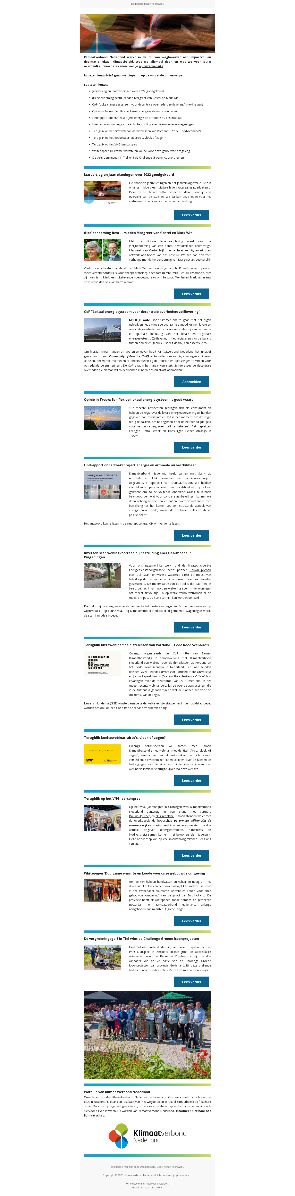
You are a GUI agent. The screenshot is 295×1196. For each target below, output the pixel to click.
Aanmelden (191, 381)
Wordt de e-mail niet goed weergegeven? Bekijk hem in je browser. (147, 1166)
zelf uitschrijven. (155, 1187)
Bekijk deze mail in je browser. (147, 3)
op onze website (151, 66)
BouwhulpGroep (200, 570)
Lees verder (191, 215)
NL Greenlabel (164, 816)
